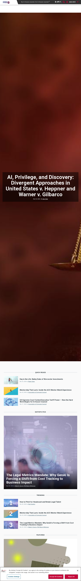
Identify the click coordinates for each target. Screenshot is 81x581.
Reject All (71, 576)
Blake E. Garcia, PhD (34, 527)
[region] (40, 574)
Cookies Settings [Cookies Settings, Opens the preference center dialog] (14, 576)
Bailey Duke (31, 381)
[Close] (77, 570)
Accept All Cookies (56, 576)
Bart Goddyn (31, 504)
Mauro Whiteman (44, 527)
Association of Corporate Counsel (37, 392)
